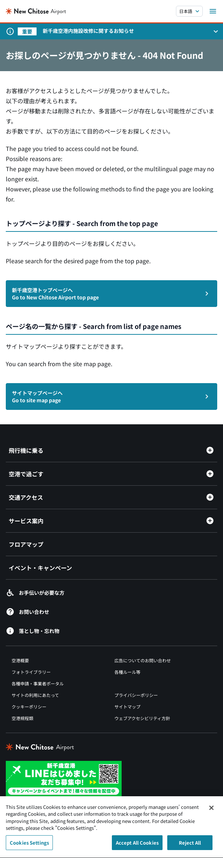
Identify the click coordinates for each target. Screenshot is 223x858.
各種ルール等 (127, 672)
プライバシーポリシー (136, 695)
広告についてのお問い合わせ (142, 660)
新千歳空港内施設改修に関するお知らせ (88, 30)
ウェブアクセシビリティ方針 (142, 718)
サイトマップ (127, 706)
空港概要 (20, 660)
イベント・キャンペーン (40, 567)
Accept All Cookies (137, 846)
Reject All (190, 846)
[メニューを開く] (213, 11)
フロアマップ (26, 544)
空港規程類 (22, 718)
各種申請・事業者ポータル (38, 683)
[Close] (211, 812)
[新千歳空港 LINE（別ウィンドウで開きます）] (64, 778)
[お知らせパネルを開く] (215, 31)
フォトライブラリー (31, 672)
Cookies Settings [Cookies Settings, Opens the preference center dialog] (29, 846)
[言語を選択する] (189, 11)
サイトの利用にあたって (35, 695)
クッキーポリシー (29, 706)
